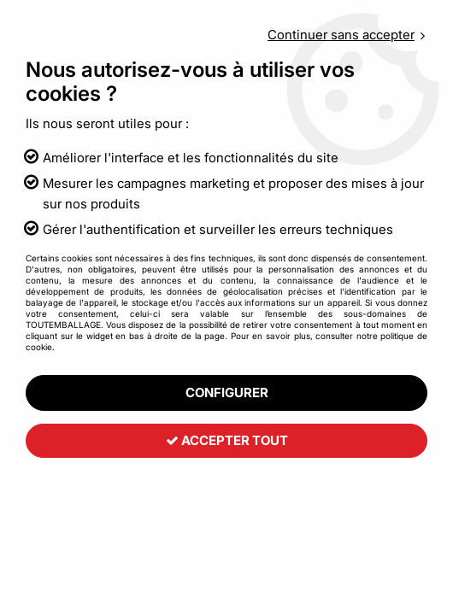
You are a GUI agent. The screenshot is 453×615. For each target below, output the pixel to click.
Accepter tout (227, 441)
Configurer (226, 392)
